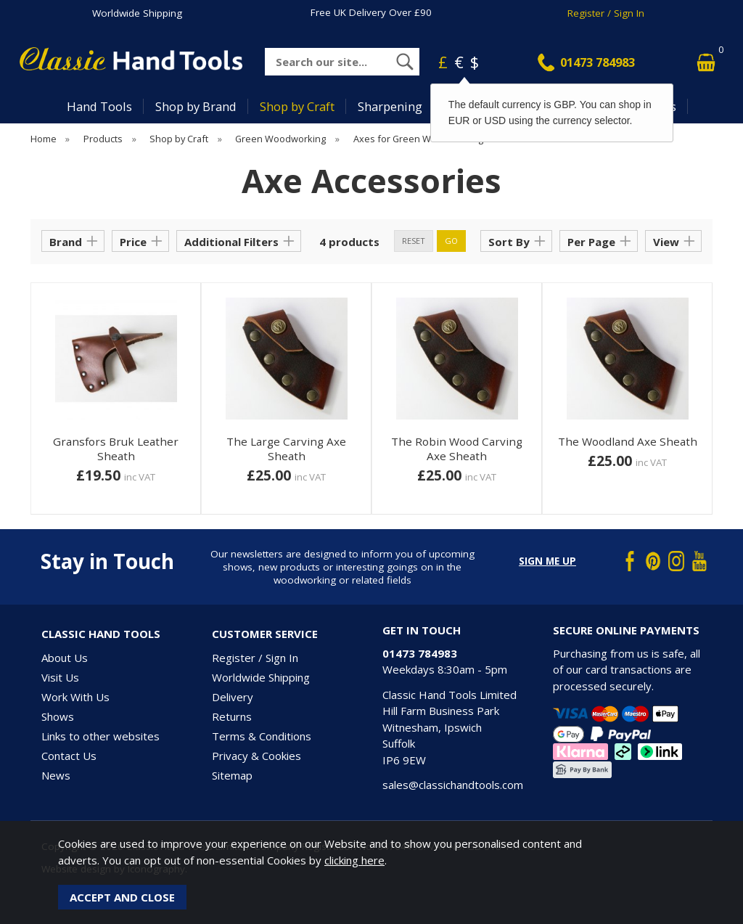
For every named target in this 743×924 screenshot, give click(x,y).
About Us (64, 657)
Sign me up (547, 561)
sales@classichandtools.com (452, 784)
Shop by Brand (196, 106)
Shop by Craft (297, 106)
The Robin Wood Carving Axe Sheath (456, 448)
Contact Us (69, 755)
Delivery (232, 697)
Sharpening (390, 106)
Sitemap (232, 775)
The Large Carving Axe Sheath (286, 448)
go (451, 240)
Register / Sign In (605, 13)
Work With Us (75, 697)
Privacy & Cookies (256, 755)
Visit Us (60, 677)
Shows (57, 716)
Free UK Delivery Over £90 (371, 12)
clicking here (354, 860)
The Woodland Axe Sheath (627, 441)
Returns (232, 716)
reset (413, 240)
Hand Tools (99, 106)
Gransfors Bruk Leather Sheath (115, 448)
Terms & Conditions (261, 736)
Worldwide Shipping (137, 13)
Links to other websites (100, 736)
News (55, 775)
